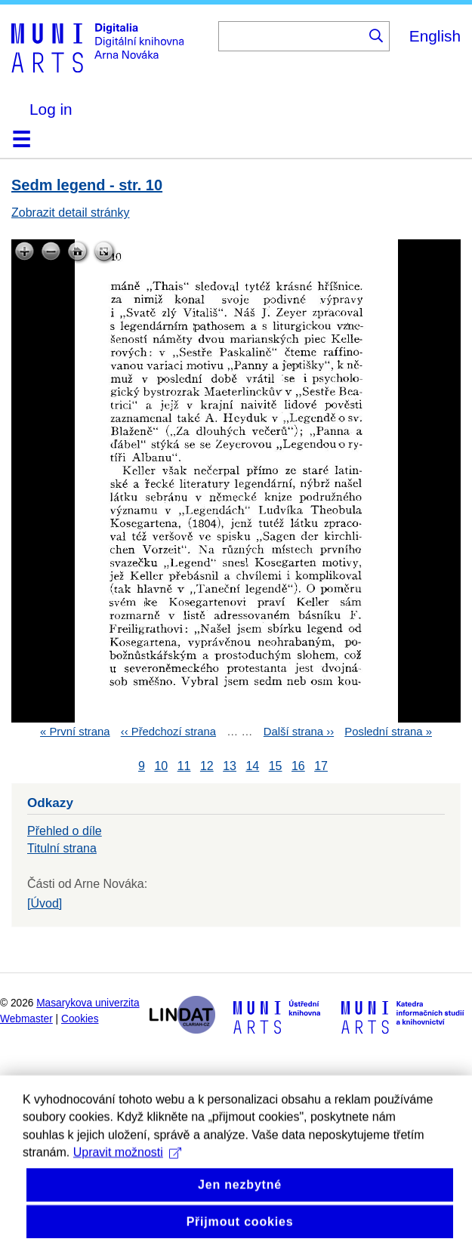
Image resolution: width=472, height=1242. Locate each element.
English (435, 36)
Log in (50, 109)
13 (229, 766)
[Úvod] (44, 903)
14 (252, 766)
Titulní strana (62, 848)
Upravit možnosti (127, 1173)
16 (298, 766)
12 (207, 766)
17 (321, 766)
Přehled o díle (64, 830)
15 (275, 766)
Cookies (80, 1019)
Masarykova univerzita (87, 1003)
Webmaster (26, 1019)
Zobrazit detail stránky (70, 212)
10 (161, 766)
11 (184, 766)
